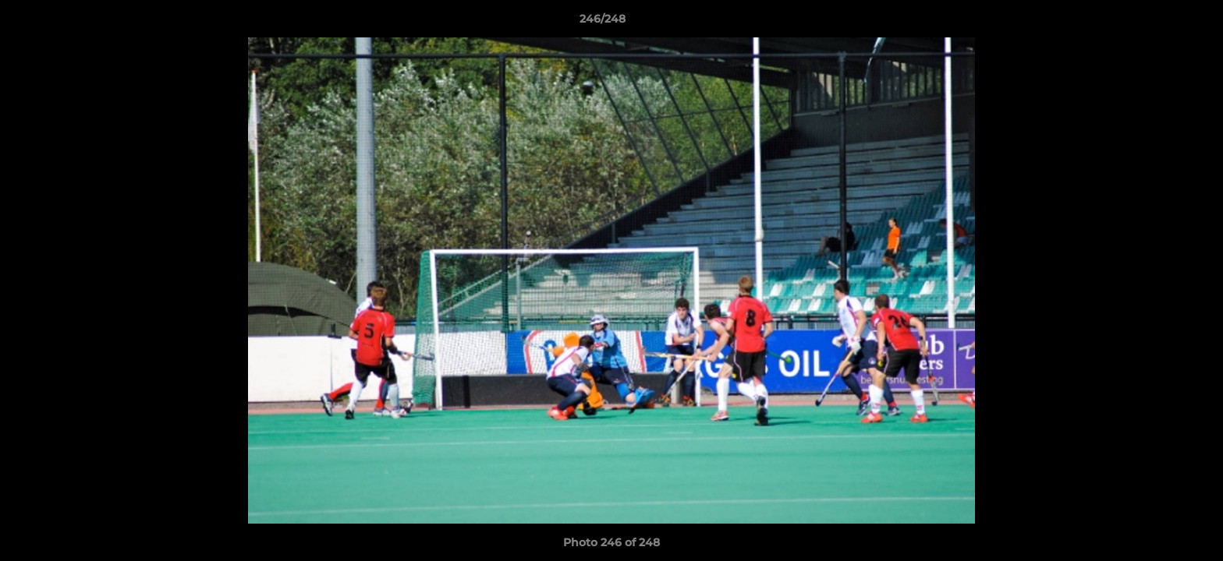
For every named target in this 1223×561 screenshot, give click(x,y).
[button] (1157, 23)
